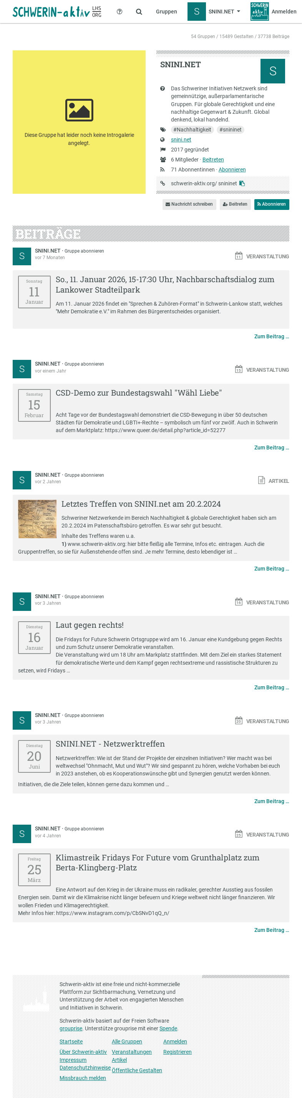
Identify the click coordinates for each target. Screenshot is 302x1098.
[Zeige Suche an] (139, 11)
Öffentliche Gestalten (137, 1070)
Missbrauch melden (83, 1078)
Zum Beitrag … (271, 336)
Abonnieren (232, 169)
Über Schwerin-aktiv (83, 1052)
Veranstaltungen (132, 1052)
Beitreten (213, 159)
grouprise (71, 1028)
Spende (168, 1028)
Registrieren (177, 1052)
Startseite (71, 1041)
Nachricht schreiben (189, 204)
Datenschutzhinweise (85, 1068)
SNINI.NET (48, 251)
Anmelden (175, 1041)
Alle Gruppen (127, 1041)
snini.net (181, 139)
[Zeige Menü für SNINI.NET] (214, 11)
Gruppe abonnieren (84, 251)
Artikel (119, 1060)
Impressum (73, 1060)
